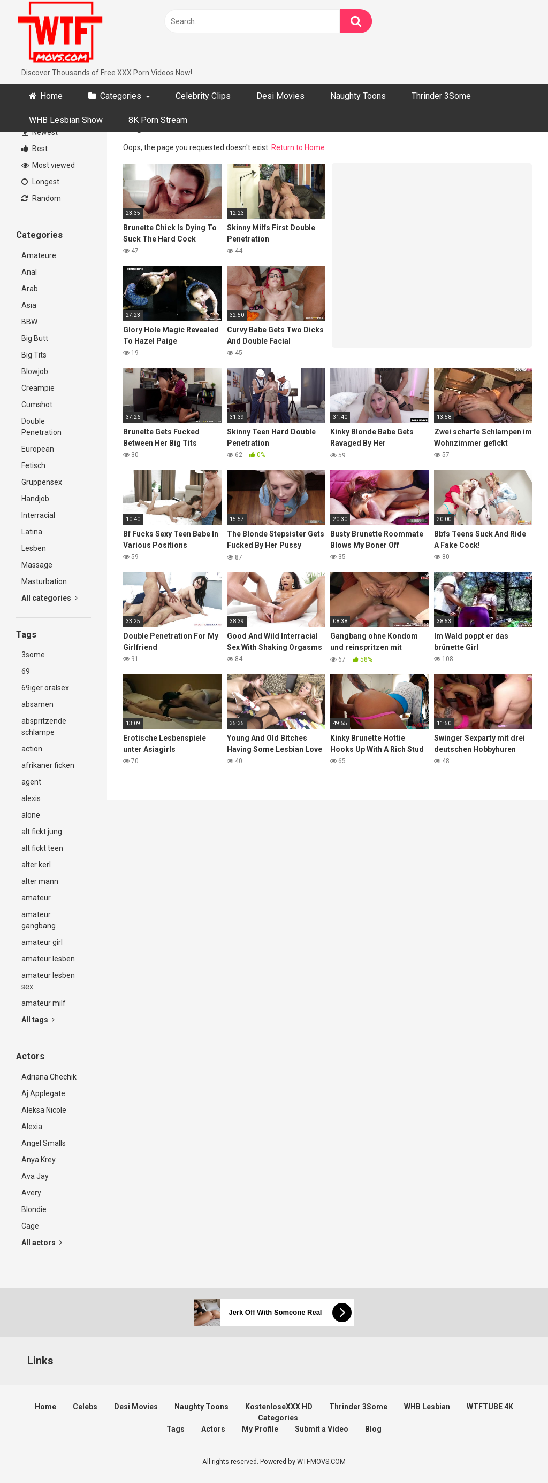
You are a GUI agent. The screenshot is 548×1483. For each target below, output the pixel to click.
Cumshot (36, 404)
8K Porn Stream (157, 120)
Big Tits (34, 355)
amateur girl (42, 942)
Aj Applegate (43, 1093)
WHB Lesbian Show (66, 120)
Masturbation (44, 581)
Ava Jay (35, 1176)
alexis (31, 798)
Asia (28, 305)
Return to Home (298, 147)
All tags (38, 1019)
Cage (30, 1226)
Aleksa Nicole (43, 1110)
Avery (31, 1193)
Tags (175, 1429)
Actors (213, 1429)
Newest (40, 132)
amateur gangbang (38, 920)
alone (30, 815)
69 (25, 671)
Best (34, 148)
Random (41, 198)
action (31, 748)
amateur (36, 898)
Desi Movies (280, 96)
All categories (49, 598)
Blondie (34, 1209)
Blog (373, 1429)
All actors (41, 1242)
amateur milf (43, 1003)
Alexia (31, 1126)
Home (51, 96)
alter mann (39, 881)
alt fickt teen (42, 848)
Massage (36, 565)
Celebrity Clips (203, 96)
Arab (29, 288)
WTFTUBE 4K (490, 1406)
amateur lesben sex (48, 981)
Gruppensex (41, 482)
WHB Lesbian (427, 1406)
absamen (37, 704)
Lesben (33, 548)
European (37, 449)
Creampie (38, 388)
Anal (29, 272)
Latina (31, 531)
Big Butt (34, 338)
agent (31, 782)
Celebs (85, 1406)
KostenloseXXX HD (279, 1406)
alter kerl (36, 864)
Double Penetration (41, 427)
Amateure (38, 255)
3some (33, 654)
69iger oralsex (45, 688)
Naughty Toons (358, 96)
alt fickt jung (41, 831)
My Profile (260, 1429)
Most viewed (48, 165)
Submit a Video (321, 1429)
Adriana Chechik (49, 1077)
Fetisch (33, 465)
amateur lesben (48, 958)
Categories (120, 96)
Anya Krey (38, 1159)
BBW (29, 321)
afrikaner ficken (47, 765)
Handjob (35, 498)
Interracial (38, 515)
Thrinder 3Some (441, 96)
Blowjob (34, 371)
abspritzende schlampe (43, 726)
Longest (40, 181)
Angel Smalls (43, 1143)
